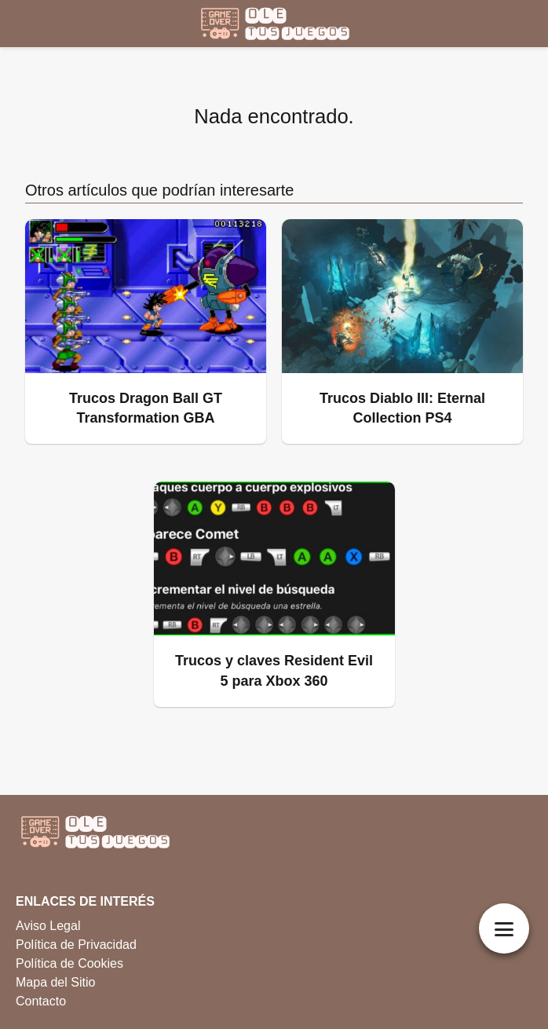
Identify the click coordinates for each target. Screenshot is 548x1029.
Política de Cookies (69, 963)
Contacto (41, 1001)
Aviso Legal (48, 925)
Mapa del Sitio (55, 982)
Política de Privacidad (76, 944)
